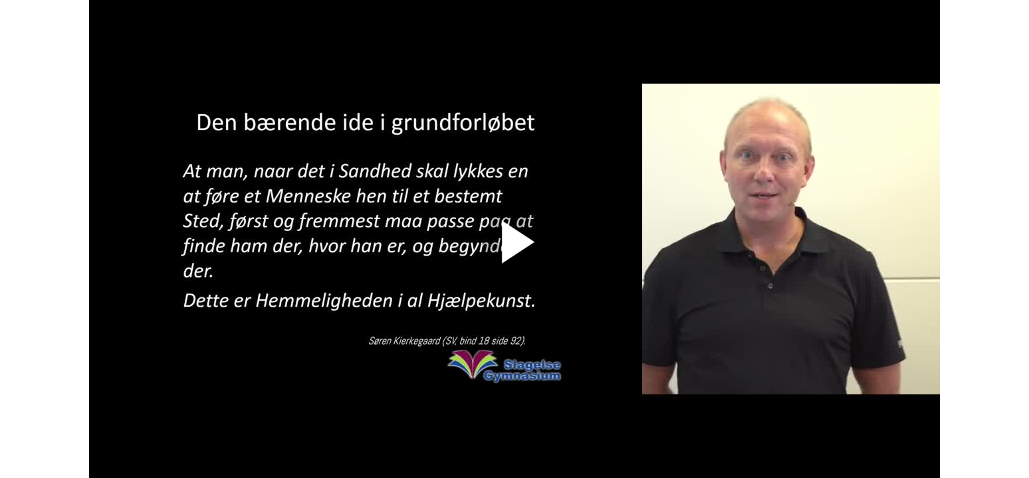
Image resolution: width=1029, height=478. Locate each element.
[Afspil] (514, 272)
